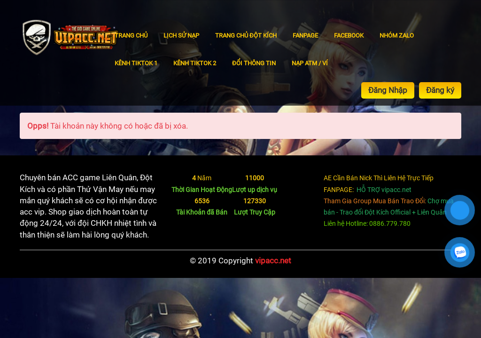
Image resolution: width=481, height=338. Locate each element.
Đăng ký (440, 90)
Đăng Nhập (387, 90)
